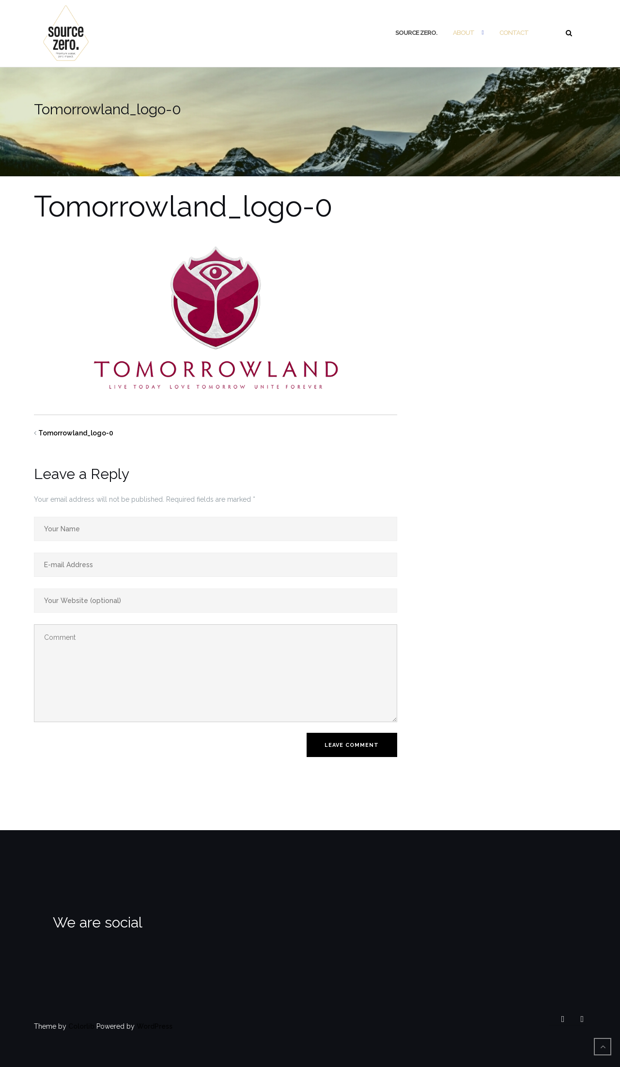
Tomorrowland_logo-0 (75, 433)
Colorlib (81, 1026)
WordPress (154, 1026)
